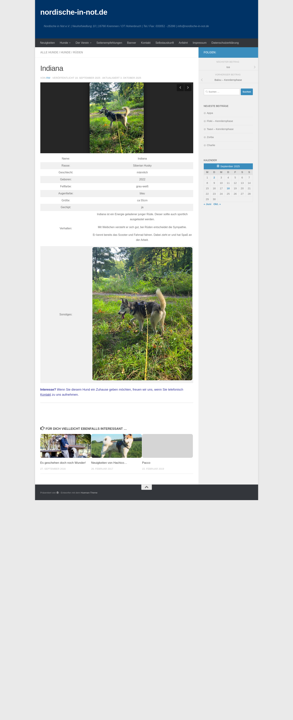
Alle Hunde (49, 52)
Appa (210, 112)
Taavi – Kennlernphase (220, 129)
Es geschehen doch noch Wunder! (63, 462)
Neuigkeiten (47, 42)
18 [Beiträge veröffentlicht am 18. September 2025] (228, 188)
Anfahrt (183, 42)
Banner (131, 42)
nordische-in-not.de (73, 12)
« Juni (207, 204)
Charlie (211, 145)
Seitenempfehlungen (109, 42)
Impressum (200, 42)
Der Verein (82, 42)
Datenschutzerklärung (225, 42)
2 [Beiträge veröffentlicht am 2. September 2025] (214, 177)
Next (187, 87)
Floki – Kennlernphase (220, 120)
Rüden (78, 52)
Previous (180, 87)
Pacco (146, 462)
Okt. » (217, 204)
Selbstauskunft (164, 42)
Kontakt (145, 42)
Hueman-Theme (89, 492)
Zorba (210, 137)
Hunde (64, 42)
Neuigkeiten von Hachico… (109, 462)
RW (48, 77)
